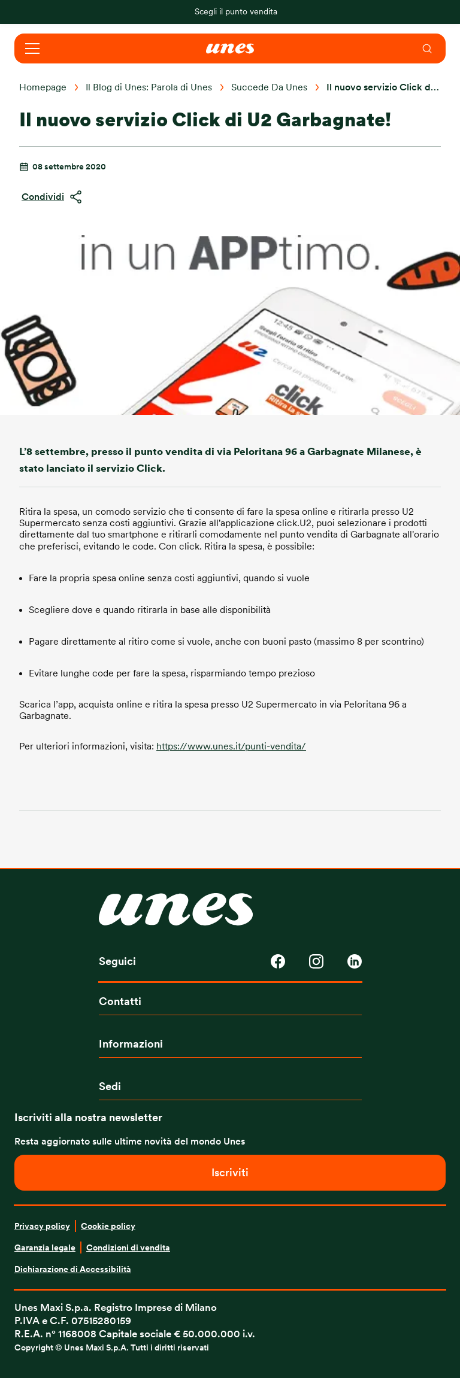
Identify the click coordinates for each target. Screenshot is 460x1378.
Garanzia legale (44, 1247)
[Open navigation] (32, 48)
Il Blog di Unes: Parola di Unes (149, 87)
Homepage (42, 87)
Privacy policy (42, 1226)
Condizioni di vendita (128, 1247)
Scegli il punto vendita (236, 11)
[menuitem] (428, 48)
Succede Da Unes (269, 87)
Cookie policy (108, 1226)
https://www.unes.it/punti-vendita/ (231, 746)
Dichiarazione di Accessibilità (72, 1269)
